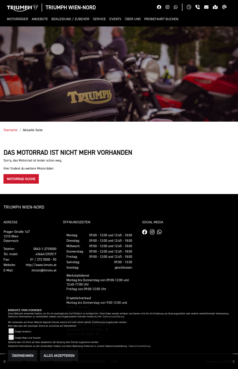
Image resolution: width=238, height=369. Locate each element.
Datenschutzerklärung (113, 316)
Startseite (10, 130)
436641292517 (46, 254)
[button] (18, 19)
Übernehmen (22, 355)
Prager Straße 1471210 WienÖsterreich (16, 236)
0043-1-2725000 (44, 249)
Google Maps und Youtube (28, 337)
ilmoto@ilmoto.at (43, 270)
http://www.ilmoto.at (41, 265)
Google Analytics (23, 331)
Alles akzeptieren (59, 355)
